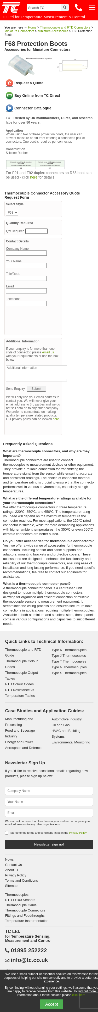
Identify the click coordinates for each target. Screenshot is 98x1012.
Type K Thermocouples (69, 650)
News (9, 859)
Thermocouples (16, 895)
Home (32, 27)
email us (48, 352)
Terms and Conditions (21, 880)
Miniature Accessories (53, 31)
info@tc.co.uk (29, 960)
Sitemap (11, 886)
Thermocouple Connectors (25, 910)
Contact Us (13, 865)
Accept (51, 1004)
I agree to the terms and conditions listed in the (48, 832)
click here (78, 995)
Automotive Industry (67, 719)
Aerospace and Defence (23, 748)
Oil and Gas (61, 725)
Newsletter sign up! (49, 844)
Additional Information (36, 373)
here (33, 177)
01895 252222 (29, 950)
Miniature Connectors (19, 31)
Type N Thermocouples (69, 667)
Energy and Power (19, 742)
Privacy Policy (78, 832)
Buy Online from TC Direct (37, 95)
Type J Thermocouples (69, 656)
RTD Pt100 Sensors (20, 900)
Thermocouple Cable (21, 905)
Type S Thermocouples (69, 673)
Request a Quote (28, 83)
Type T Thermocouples (69, 661)
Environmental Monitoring (71, 742)
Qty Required (15, 231)
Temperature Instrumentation (26, 921)
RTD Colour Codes (19, 684)
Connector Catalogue (32, 108)
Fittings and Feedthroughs (24, 916)
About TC (12, 870)
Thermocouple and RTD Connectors (65, 27)
